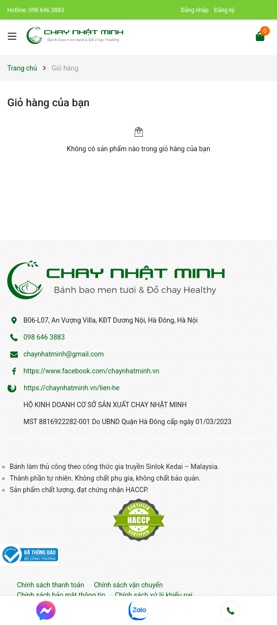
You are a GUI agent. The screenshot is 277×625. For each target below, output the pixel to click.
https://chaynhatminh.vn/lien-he (71, 388)
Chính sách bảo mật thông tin (61, 595)
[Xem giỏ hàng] (260, 35)
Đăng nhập (194, 10)
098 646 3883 (46, 10)
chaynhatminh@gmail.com (63, 354)
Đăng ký (224, 10)
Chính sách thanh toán (50, 585)
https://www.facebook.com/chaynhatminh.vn (91, 371)
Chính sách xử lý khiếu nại (154, 595)
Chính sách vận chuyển (128, 585)
